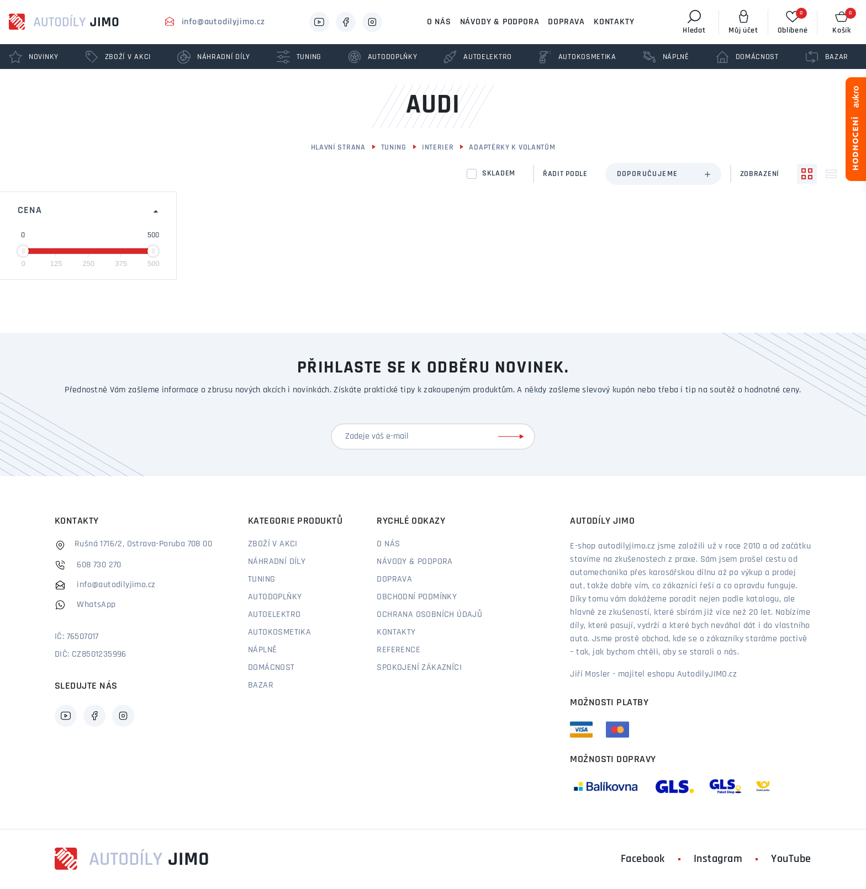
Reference (398, 650)
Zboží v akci (273, 544)
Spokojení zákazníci (419, 667)
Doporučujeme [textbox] (647, 174)
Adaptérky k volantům (512, 147)
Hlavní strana (338, 147)
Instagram (718, 859)
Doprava (566, 22)
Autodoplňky (275, 597)
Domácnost (271, 667)
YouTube (791, 859)
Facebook (643, 859)
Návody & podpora (500, 22)
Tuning (393, 147)
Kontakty (614, 22)
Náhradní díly (276, 561)
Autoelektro (274, 614)
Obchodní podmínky (417, 597)
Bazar (260, 685)
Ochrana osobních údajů (429, 614)
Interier (438, 147)
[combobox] (663, 174)
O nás (439, 22)
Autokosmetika (279, 632)
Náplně (262, 650)
